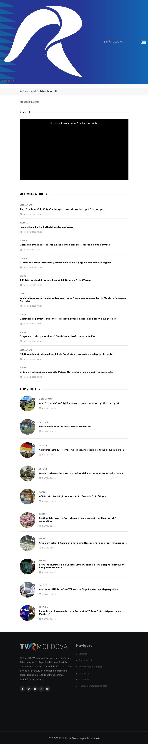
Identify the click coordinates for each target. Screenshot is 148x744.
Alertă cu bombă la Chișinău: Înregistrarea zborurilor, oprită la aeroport (63, 209)
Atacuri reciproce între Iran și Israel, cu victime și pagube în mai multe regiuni (65, 262)
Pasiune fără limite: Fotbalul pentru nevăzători (47, 227)
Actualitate (26, 205)
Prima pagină (28, 91)
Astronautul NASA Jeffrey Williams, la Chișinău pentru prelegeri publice (78, 589)
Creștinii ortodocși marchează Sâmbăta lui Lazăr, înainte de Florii (58, 336)
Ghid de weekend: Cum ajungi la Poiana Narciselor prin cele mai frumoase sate (66, 372)
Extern (23, 241)
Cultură (24, 223)
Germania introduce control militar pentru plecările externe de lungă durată (65, 245)
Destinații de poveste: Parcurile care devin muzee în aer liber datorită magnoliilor (68, 319)
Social (23, 276)
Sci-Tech (43, 585)
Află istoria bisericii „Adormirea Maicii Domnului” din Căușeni (55, 280)
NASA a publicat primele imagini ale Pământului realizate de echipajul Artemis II (67, 354)
